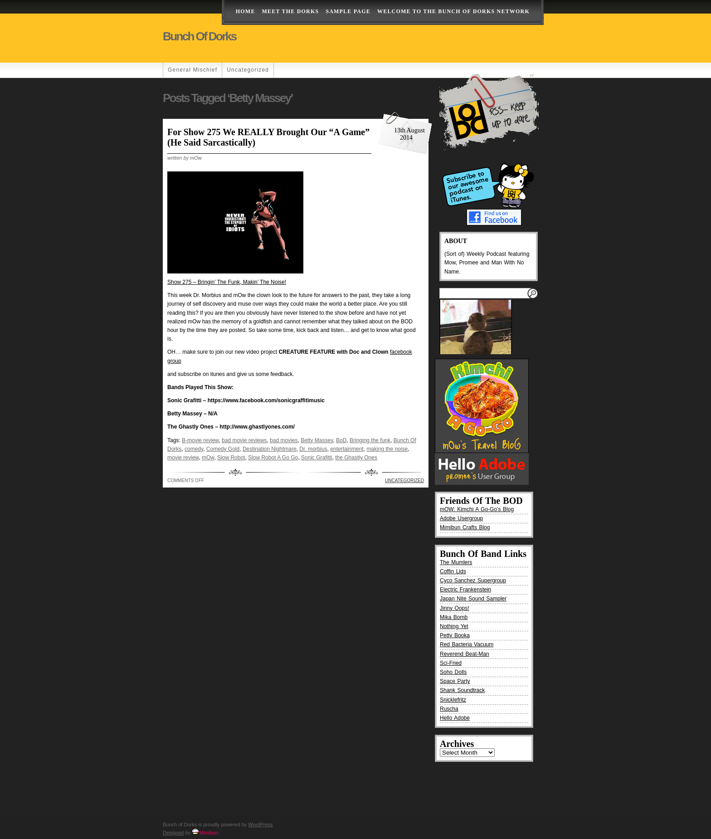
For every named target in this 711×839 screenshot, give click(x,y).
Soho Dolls (453, 672)
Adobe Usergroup (461, 518)
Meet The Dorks (290, 11)
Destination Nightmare (270, 449)
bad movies (283, 440)
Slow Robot (231, 457)
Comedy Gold (222, 449)
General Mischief (192, 70)
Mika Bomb (454, 617)
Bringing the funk (370, 440)
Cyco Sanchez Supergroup (473, 580)
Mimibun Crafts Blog (465, 527)
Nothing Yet (454, 626)
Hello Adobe (455, 718)
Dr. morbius (313, 449)
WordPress (260, 824)
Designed (173, 832)
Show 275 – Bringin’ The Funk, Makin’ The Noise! (226, 282)
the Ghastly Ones (356, 457)
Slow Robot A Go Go (273, 457)
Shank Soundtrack (462, 690)
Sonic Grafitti (316, 457)
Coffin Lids (453, 571)
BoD (341, 440)
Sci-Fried (451, 663)
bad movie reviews (244, 440)
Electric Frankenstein (465, 589)
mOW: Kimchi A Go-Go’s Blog (477, 509)
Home (245, 11)
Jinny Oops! (454, 608)
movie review (183, 457)
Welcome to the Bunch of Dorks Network (453, 11)
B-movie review (200, 440)
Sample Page (348, 11)
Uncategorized (248, 70)
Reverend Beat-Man (464, 654)
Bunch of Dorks (199, 36)
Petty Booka (455, 635)
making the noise (387, 449)
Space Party (455, 681)
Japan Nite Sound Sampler (473, 598)
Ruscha (449, 709)
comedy (194, 449)
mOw (208, 457)
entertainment (346, 449)
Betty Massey (317, 440)
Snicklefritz (453, 700)
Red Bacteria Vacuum (466, 644)
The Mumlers (456, 562)
